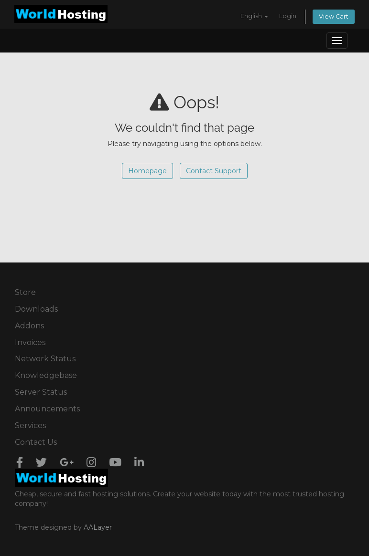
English (254, 16)
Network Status (45, 358)
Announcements (47, 408)
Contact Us (36, 442)
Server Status (41, 392)
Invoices (30, 342)
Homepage (147, 171)
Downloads (36, 309)
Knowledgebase (46, 375)
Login (287, 16)
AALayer (98, 527)
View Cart (333, 16)
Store (25, 292)
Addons (29, 325)
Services (30, 425)
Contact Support (213, 171)
